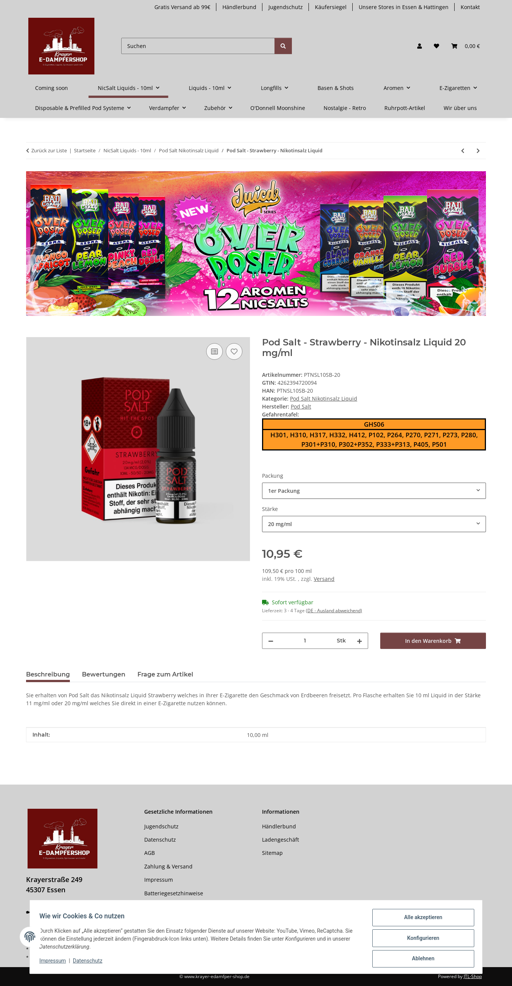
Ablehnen (420, 959)
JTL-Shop (473, 976)
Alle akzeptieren (420, 920)
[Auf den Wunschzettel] (234, 351)
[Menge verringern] (270, 641)
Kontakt (470, 7)
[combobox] (374, 491)
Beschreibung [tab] (48, 674)
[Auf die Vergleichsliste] (214, 351)
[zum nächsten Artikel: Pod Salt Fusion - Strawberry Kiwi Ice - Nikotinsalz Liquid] (478, 150)
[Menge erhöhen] (359, 641)
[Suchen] (198, 46)
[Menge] (305, 641)
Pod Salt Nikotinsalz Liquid (323, 398)
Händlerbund (239, 7)
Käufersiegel (331, 7)
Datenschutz (90, 963)
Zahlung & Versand (168, 866)
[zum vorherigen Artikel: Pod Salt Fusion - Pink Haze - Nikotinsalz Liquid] (462, 150)
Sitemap (272, 852)
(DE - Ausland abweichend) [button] (334, 610)
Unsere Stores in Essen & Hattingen (404, 7)
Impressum (55, 963)
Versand (324, 578)
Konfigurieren (420, 939)
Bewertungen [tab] (103, 674)
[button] (419, 46)
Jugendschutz (285, 7)
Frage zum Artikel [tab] (165, 674)
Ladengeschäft (280, 839)
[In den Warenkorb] (32, 333)
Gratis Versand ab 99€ (182, 7)
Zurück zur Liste (49, 150)
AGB (149, 852)
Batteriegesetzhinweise (173, 893)
